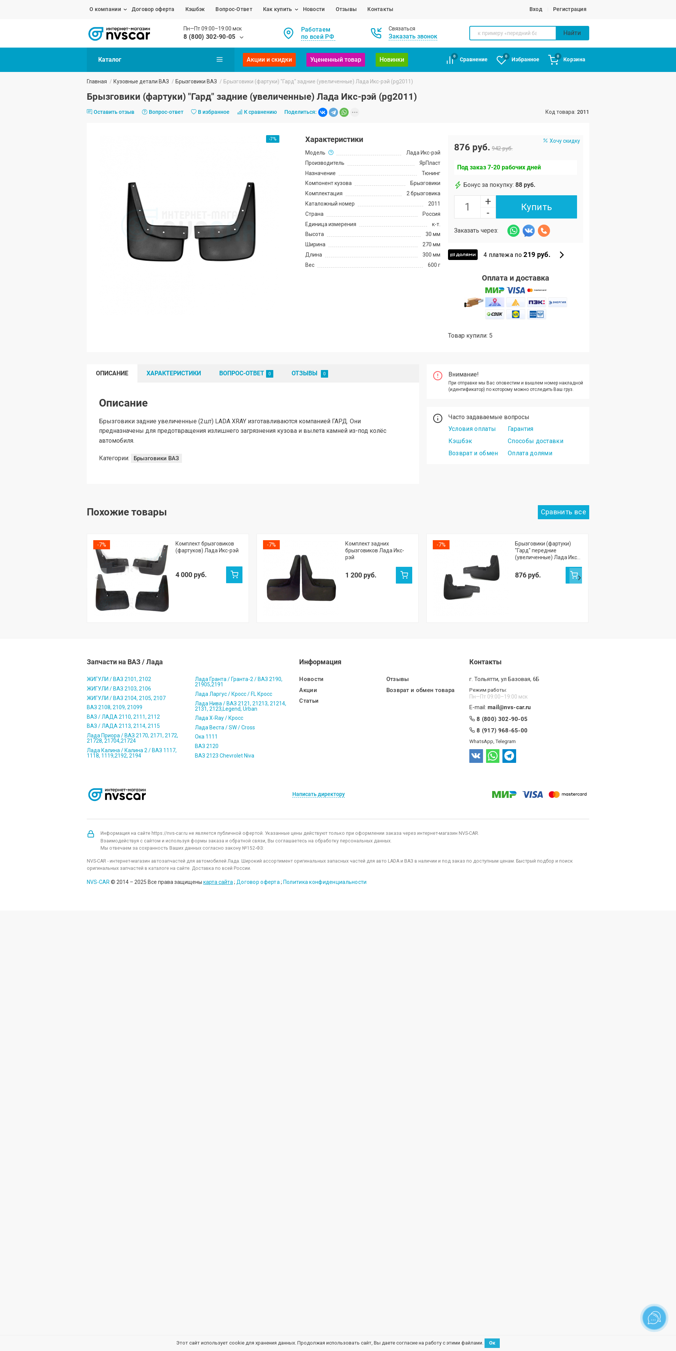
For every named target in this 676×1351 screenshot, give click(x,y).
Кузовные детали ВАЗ (141, 81)
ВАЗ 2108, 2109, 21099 (114, 694)
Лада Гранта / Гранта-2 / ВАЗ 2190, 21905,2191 (238, 669)
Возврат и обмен (473, 453)
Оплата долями (530, 453)
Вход (535, 9)
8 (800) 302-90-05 (209, 36)
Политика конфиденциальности (325, 869)
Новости (314, 9)
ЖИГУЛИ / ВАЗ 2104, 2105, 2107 (126, 684)
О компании (105, 9)
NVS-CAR (98, 869)
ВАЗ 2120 (206, 732)
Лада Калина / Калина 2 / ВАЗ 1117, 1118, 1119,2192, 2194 (132, 739)
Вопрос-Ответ (233, 9)
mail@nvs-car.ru (509, 694)
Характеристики (174, 373)
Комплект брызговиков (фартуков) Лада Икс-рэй (207, 547)
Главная (97, 81)
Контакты (380, 9)
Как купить (277, 9)
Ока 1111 (206, 723)
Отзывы (346, 9)
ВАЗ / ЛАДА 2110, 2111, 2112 (123, 703)
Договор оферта (153, 9)
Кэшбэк (195, 9)
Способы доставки (535, 441)
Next (579, 562)
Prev (97, 562)
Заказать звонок (413, 36)
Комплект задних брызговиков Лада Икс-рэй (374, 550)
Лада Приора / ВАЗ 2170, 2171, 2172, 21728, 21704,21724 (132, 724)
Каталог (160, 59)
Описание (112, 373)
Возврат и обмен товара (420, 677)
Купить (536, 207)
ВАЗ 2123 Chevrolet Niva (224, 742)
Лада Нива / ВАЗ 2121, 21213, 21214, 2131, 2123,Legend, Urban (240, 692)
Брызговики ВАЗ (196, 81)
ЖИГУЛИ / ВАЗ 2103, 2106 (119, 675)
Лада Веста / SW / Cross (225, 714)
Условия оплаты (472, 428)
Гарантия (521, 428)
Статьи (309, 688)
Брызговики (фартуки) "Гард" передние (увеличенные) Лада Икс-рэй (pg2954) (547, 551)
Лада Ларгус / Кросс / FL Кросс (233, 680)
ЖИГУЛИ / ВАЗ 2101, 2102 (119, 666)
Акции (308, 677)
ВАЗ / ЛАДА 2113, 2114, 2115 (123, 713)
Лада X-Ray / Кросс (219, 704)
